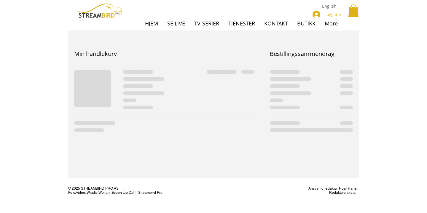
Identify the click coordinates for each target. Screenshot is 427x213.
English (329, 6)
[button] (353, 10)
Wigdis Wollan (98, 193)
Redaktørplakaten (343, 193)
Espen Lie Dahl (123, 193)
